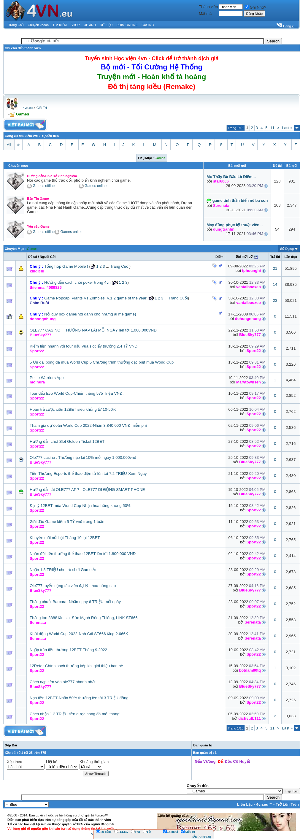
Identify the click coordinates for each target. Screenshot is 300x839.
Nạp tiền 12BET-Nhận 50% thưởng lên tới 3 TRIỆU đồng (79, 698)
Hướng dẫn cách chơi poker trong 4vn (77, 282)
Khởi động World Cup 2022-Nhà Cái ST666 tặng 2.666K (79, 634)
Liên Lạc (245, 804)
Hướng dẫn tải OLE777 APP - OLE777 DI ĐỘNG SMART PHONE (87, 489)
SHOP (75, 25)
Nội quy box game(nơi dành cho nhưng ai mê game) (90, 314)
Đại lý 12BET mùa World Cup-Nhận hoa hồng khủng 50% (80, 505)
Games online (96, 186)
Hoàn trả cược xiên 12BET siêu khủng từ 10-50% (73, 409)
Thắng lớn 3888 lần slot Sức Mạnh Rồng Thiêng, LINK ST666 (84, 618)
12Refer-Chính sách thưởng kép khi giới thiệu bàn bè (76, 666)
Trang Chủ (16, 25)
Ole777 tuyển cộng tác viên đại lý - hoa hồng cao (73, 585)
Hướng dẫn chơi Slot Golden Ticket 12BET (67, 441)
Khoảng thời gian (94, 761)
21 (275, 268)
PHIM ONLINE (127, 25)
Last (287, 128)
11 (272, 128)
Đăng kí (288, 26)
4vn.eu (28, 108)
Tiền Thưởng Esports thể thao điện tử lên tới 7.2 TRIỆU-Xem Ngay (88, 473)
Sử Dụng (287, 248)
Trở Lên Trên (287, 804)
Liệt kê (51, 761)
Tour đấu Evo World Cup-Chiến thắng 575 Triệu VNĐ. (76, 393)
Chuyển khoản (38, 25)
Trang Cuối (119, 266)
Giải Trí (41, 108)
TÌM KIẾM (60, 25)
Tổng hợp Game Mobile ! (66, 266)
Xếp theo (14, 761)
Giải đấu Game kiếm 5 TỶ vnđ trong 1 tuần (67, 521)
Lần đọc (290, 256)
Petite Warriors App (47, 377)
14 (275, 284)
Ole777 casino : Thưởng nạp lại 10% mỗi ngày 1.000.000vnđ (83, 457)
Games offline (44, 186)
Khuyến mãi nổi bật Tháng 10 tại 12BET (65, 537)
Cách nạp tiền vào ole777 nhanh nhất (62, 682)
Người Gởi (47, 256)
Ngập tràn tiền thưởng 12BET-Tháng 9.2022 (68, 650)
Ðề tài (32, 256)
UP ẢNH (90, 25)
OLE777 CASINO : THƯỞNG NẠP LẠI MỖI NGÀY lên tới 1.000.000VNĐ (93, 330)
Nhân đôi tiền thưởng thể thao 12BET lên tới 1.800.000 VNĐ (83, 553)
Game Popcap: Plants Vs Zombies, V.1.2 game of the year (95, 298)
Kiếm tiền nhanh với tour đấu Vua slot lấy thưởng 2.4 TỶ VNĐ (83, 346)
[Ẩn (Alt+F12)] (201, 836)
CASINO (148, 25)
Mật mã (205, 13)
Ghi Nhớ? (255, 7)
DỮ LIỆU (106, 25)
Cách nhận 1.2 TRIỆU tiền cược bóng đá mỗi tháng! (75, 714)
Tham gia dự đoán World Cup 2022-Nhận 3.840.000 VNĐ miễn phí (88, 425)
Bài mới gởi (244, 256)
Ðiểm (219, 256)
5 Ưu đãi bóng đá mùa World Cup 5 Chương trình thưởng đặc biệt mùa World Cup (102, 362)
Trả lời (275, 256)
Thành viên (208, 6)
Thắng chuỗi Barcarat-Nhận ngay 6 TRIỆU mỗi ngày (75, 601)
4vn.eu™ (264, 804)
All (9, 144)
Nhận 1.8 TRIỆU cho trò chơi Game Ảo (64, 569)
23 (275, 300)
